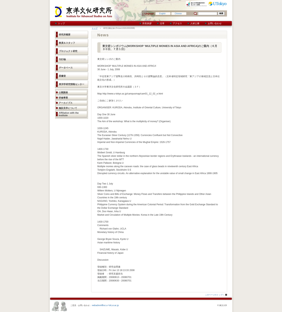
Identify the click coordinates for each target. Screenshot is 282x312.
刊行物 (62, 59)
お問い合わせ (215, 23)
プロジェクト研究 (68, 51)
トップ (61, 23)
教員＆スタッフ (67, 43)
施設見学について (68, 108)
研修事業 (63, 97)
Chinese (178, 14)
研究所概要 (64, 34)
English (162, 14)
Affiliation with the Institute (69, 114)
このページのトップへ (214, 295)
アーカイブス (66, 103)
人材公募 (194, 23)
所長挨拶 (147, 23)
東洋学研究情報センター (71, 84)
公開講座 (63, 92)
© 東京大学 (222, 305)
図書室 (62, 76)
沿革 (162, 23)
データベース (66, 67)
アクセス (177, 23)
